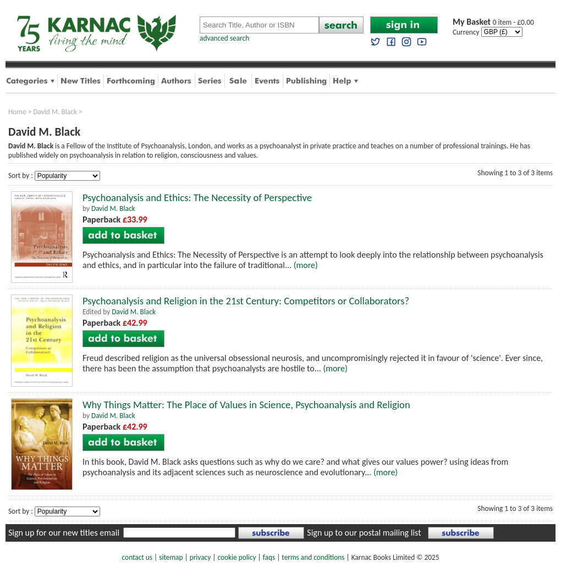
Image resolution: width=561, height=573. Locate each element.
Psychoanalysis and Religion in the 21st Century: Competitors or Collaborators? (245, 300)
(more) (306, 265)
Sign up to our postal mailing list (364, 532)
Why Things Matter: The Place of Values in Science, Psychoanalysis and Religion (246, 404)
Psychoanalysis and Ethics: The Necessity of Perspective (197, 197)
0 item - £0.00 (493, 22)
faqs (269, 557)
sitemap (171, 557)
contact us (137, 557)
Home (17, 111)
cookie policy (236, 557)
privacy (200, 557)
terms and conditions (313, 557)
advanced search (224, 38)
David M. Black (55, 111)
